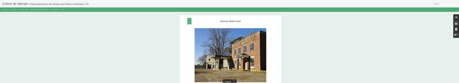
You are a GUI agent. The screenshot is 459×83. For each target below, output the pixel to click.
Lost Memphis (23, 9)
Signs (62, 9)
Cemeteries (55, 9)
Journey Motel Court (230, 21)
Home (14, 9)
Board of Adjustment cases (39, 9)
